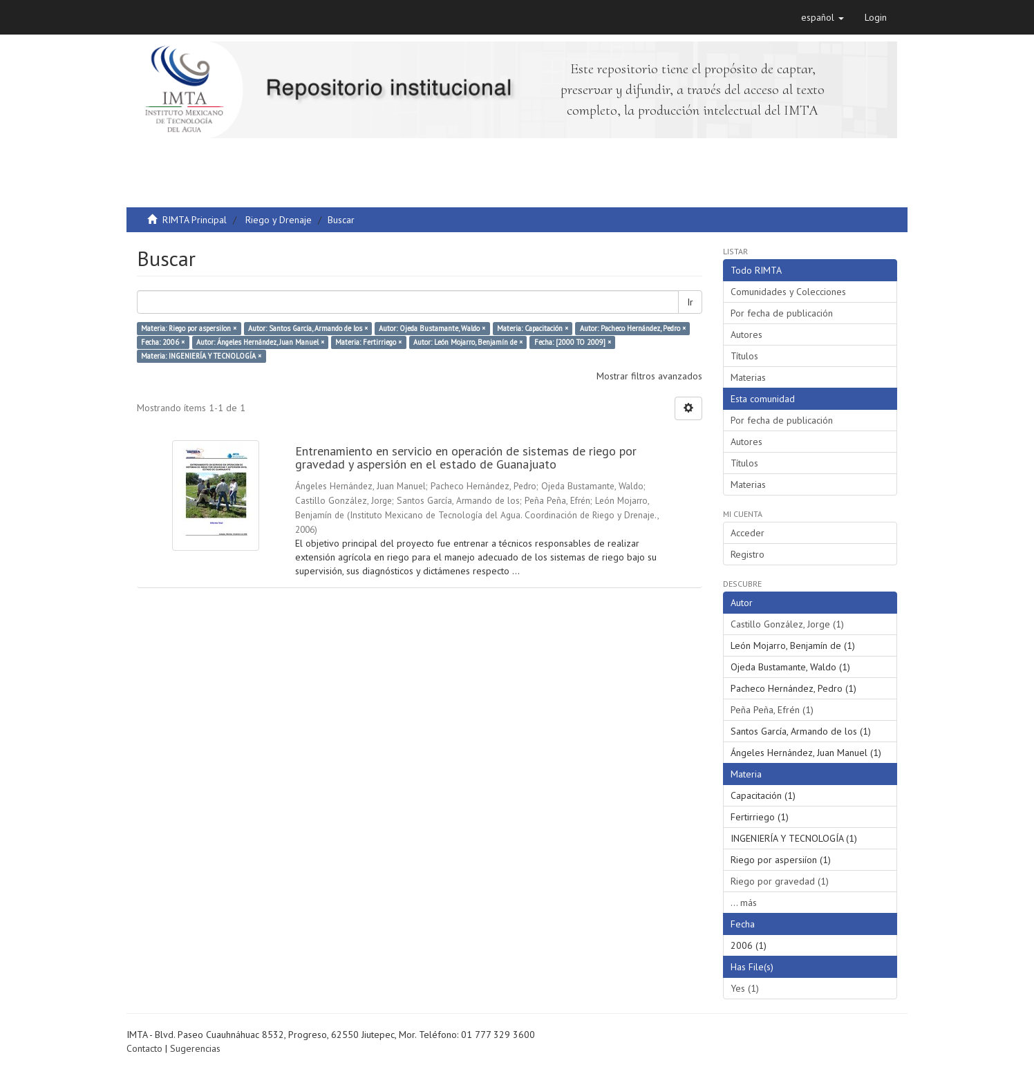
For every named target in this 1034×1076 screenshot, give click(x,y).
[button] (822, 17)
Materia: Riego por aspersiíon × (188, 328)
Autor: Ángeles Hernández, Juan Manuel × (260, 342)
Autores (746, 334)
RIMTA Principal (194, 220)
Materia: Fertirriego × (368, 342)
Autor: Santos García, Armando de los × (308, 328)
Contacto (144, 1048)
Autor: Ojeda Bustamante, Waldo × (432, 328)
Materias (748, 377)
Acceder (747, 533)
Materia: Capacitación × (532, 328)
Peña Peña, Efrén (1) (772, 710)
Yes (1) (745, 988)
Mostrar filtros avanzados (649, 376)
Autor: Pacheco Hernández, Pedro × (633, 328)
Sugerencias (195, 1048)
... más (744, 902)
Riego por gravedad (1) (780, 881)
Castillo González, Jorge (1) (787, 624)
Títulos (744, 356)
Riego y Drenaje (278, 220)
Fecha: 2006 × (163, 342)
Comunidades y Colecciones (788, 291)
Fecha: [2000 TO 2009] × (572, 342)
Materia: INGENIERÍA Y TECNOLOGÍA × (201, 356)
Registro (747, 554)
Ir (690, 302)
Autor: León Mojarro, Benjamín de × (468, 342)
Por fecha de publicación (782, 313)
